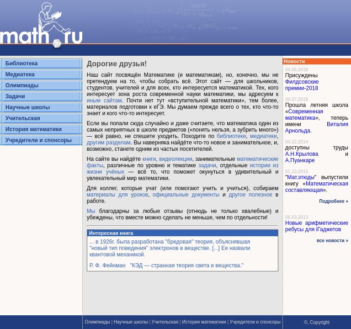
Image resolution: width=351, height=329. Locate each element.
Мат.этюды (300, 177)
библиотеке (231, 136)
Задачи (15, 96)
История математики (33, 129)
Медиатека (20, 74)
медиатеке (263, 136)
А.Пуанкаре (300, 160)
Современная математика (304, 114)
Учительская (22, 118)
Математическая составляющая (316, 186)
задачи (207, 165)
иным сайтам (104, 100)
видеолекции (175, 159)
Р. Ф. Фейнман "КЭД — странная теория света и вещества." (167, 265)
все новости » (332, 240)
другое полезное (250, 194)
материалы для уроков (117, 194)
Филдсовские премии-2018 (302, 85)
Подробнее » (333, 201)
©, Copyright (317, 322)
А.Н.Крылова (301, 154)
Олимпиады (21, 85)
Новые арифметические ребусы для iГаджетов (316, 226)
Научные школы (27, 107)
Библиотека (21, 63)
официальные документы (186, 194)
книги (149, 159)
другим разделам (109, 142)
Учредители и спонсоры (38, 140)
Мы (91, 211)
